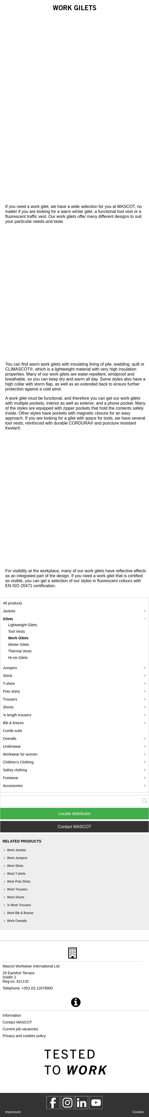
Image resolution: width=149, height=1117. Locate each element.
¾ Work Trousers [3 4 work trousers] (19, 905)
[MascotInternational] (96, 1102)
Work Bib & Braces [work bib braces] (20, 913)
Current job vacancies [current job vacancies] (20, 1029)
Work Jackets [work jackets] (16, 850)
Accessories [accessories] (13, 786)
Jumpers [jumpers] (10, 668)
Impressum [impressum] (13, 1112)
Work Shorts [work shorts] (15, 897)
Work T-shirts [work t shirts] (16, 874)
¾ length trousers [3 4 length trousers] (17, 715)
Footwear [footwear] (10, 778)
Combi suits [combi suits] (12, 731)
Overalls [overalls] (9, 738)
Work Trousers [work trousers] (17, 889)
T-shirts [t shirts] (9, 683)
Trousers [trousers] (10, 699)
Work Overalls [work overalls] (17, 921)
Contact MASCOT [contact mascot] (17, 1022)
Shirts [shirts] (7, 676)
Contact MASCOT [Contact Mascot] (74, 826)
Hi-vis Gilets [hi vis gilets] (18, 658)
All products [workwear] (12, 603)
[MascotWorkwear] (53, 1102)
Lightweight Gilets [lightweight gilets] (22, 625)
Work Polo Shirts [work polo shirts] (18, 881)
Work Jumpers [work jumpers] (17, 858)
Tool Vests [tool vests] (16, 631)
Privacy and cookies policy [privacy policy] (24, 1036)
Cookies (138, 1112)
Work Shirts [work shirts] (15, 866)
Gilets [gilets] (8, 619)
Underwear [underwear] (12, 746)
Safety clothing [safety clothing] (15, 770)
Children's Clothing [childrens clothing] (18, 762)
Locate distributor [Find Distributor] (74, 813)
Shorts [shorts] (8, 707)
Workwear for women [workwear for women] (20, 754)
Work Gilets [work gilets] (18, 638)
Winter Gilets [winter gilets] (18, 644)
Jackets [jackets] (9, 611)
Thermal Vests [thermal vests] (19, 651)
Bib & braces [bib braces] (13, 723)
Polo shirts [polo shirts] (11, 691)
